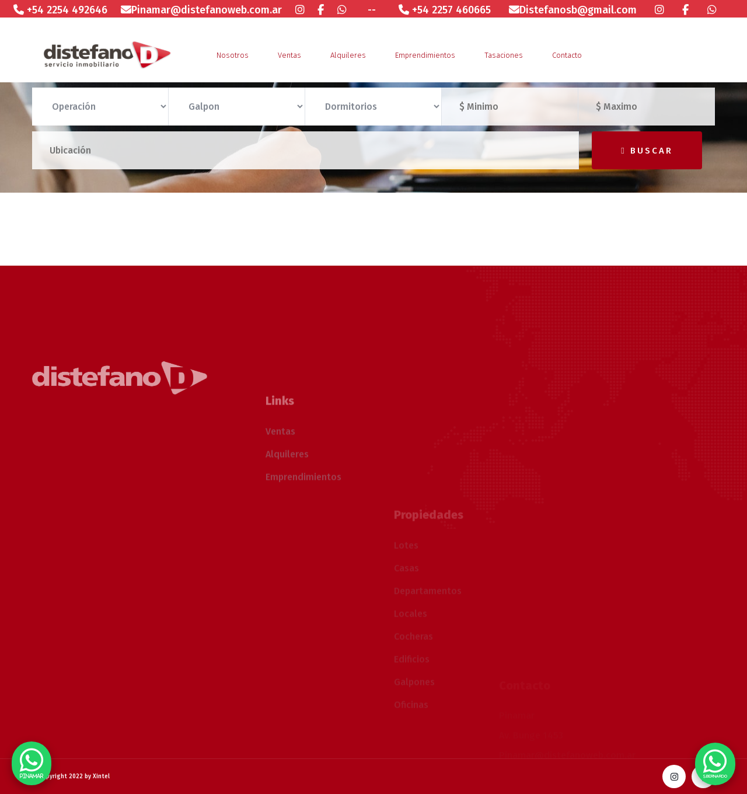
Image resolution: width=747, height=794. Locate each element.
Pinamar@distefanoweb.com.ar (201, 10)
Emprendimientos (425, 55)
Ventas (289, 55)
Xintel (101, 776)
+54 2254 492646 (60, 10)
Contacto (567, 55)
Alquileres (348, 55)
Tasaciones (503, 55)
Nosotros (233, 55)
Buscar (646, 150)
